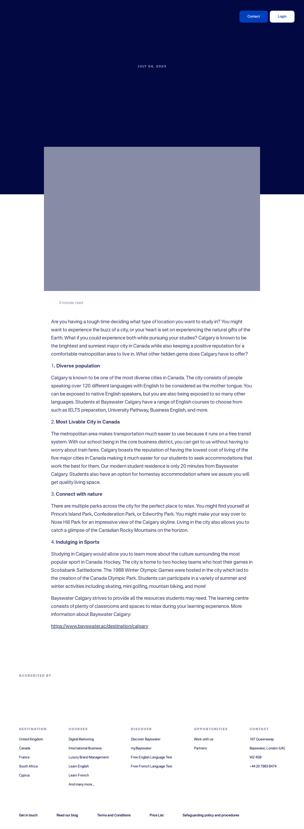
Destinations (102, 16)
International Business (85, 748)
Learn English (79, 766)
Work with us (203, 739)
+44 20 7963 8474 (263, 766)
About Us (190, 16)
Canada (24, 748)
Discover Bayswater (146, 739)
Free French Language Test (151, 766)
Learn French (79, 775)
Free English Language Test (151, 757)
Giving (162, 16)
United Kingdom (31, 739)
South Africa (28, 766)
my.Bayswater (141, 748)
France (24, 757)
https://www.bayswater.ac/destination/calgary (99, 626)
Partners (200, 748)
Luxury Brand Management (89, 757)
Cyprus (24, 775)
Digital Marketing (81, 739)
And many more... (81, 784)
